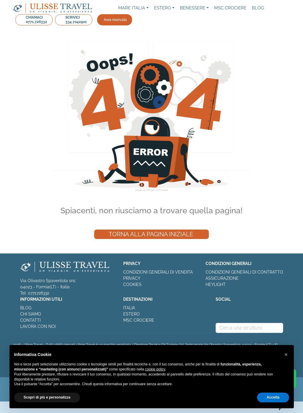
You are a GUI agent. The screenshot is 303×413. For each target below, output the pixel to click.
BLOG (25, 307)
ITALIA (129, 307)
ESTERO (131, 314)
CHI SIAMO (30, 314)
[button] (286, 354)
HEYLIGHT (216, 284)
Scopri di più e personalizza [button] (47, 397)
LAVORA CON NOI (38, 326)
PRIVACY (131, 278)
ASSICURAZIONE (222, 278)
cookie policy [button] (155, 369)
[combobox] (249, 328)
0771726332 (38, 293)
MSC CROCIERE (138, 320)
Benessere (192, 8)
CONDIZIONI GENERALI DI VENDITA (158, 272)
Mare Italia (131, 8)
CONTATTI (30, 320)
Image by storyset (145, 189)
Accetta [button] (273, 397)
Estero (162, 8)
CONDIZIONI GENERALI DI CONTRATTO (244, 272)
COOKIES (132, 284)
